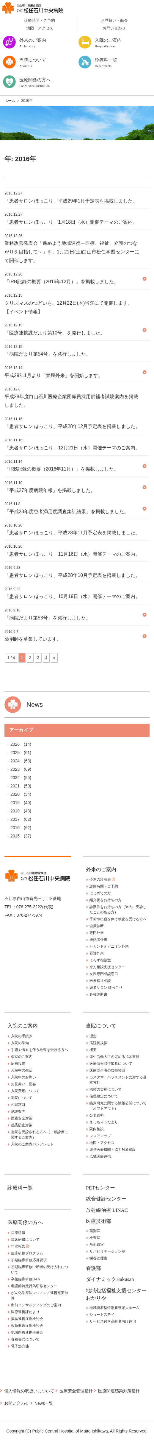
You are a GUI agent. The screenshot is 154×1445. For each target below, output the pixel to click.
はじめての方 (100, 893)
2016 (15, 827)
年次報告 (20, 1246)
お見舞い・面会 (114, 20)
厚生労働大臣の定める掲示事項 (114, 1057)
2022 (15, 777)
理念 (93, 1036)
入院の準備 (20, 1043)
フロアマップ (100, 1136)
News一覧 (43, 1403)
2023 (15, 769)
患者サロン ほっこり (105, 987)
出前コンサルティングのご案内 (36, 1305)
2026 (15, 744)
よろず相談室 (100, 960)
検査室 (94, 1238)
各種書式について (25, 1339)
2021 (15, 786)
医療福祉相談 (100, 981)
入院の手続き (21, 1036)
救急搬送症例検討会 (27, 1325)
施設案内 (18, 1111)
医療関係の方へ (25, 1222)
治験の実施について (105, 1089)
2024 (15, 761)
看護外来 (96, 953)
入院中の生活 (21, 1070)
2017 (15, 819)
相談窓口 (18, 1105)
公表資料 (96, 1115)
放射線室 (96, 1244)
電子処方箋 (20, 1346)
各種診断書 (98, 994)
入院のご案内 (22, 1026)
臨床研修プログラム (27, 1253)
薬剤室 (94, 1231)
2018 (15, 811)
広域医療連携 (100, 1156)
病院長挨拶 (98, 1043)
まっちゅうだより (103, 1122)
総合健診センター (106, 1199)
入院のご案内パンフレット (32, 1144)
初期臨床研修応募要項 (29, 1260)
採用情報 (18, 1233)
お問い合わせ (114, 28)
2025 (15, 752)
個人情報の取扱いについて (29, 1390)
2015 (15, 836)
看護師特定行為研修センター (34, 1286)
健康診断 (96, 926)
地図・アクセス (39, 28)
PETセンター (100, 1188)
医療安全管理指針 (76, 1390)
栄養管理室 (98, 1258)
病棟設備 (18, 1063)
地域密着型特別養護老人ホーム (114, 1308)
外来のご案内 (101, 869)
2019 (15, 802)
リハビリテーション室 (107, 1251)
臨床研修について (25, 1239)
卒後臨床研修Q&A (25, 1279)
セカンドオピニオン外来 (109, 946)
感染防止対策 (21, 1125)
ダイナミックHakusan (110, 1279)
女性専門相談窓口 (103, 974)
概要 (93, 1050)
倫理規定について (103, 1096)
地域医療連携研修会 (27, 1332)
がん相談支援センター (107, 967)
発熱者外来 (98, 940)
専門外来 (96, 933)
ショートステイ (101, 1314)
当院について (101, 1026)
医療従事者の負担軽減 (107, 1070)
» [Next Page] (54, 657)
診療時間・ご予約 (39, 20)
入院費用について (25, 1091)
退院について (21, 1098)
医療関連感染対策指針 (119, 1390)
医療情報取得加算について (110, 1063)
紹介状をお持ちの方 (105, 900)
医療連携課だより (25, 1312)
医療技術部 (98, 1221)
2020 (15, 794)
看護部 (93, 1268)
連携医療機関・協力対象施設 (112, 1149)
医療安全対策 (21, 1118)
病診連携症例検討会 (27, 1319)
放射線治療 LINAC (107, 1210)
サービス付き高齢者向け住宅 (112, 1321)
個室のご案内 (21, 1057)
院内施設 (96, 1129)
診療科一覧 (20, 1188)
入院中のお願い (23, 1077)
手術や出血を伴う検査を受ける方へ (118, 919)
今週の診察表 (101, 879)
